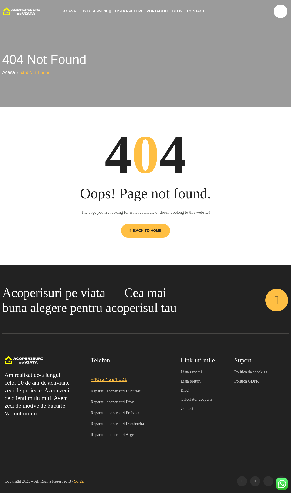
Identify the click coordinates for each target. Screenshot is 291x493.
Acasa (69, 11)
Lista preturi (128, 11)
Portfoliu (157, 11)
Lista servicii (94, 11)
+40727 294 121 (109, 379)
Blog (177, 11)
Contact (196, 11)
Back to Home (146, 231)
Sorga (79, 481)
